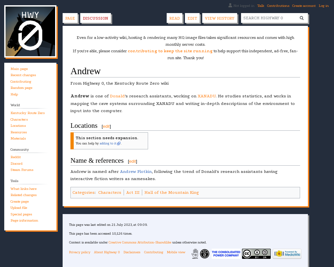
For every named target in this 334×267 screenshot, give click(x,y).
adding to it (108, 143)
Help (14, 94)
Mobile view (176, 252)
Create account (304, 6)
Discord (16, 163)
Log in (324, 6)
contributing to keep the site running (170, 51)
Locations (18, 126)
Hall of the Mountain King (171, 192)
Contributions (278, 6)
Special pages (21, 214)
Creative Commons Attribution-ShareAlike (140, 242)
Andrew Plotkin (136, 171)
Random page (21, 88)
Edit (192, 18)
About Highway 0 (107, 252)
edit (106, 126)
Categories (83, 192)
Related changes (23, 195)
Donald (117, 95)
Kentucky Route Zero (27, 113)
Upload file (18, 208)
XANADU (207, 95)
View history (220, 18)
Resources (18, 132)
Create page (19, 201)
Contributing (20, 81)
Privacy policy (79, 252)
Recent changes (23, 75)
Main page (19, 69)
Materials (18, 138)
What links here (23, 189)
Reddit (15, 157)
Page (70, 18)
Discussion (95, 18)
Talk (260, 6)
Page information (24, 220)
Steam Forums (21, 170)
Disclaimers (132, 252)
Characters (109, 192)
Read (174, 18)
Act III (133, 192)
